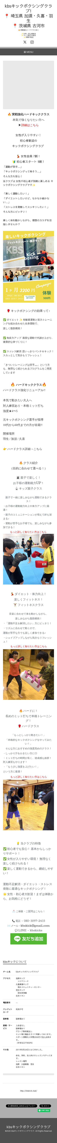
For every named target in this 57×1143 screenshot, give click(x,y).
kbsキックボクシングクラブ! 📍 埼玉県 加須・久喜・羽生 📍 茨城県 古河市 (28, 15)
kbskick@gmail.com (35, 925)
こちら (37, 449)
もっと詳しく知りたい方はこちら (28, 531)
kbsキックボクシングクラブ (29, 1126)
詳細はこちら (30, 125)
